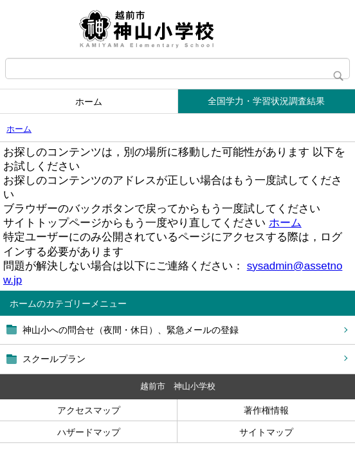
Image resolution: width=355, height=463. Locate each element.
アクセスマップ (88, 410)
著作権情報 (266, 410)
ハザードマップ (88, 432)
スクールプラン (54, 359)
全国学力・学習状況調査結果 (266, 101)
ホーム (88, 101)
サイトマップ (266, 432)
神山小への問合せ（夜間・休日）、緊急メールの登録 (131, 330)
